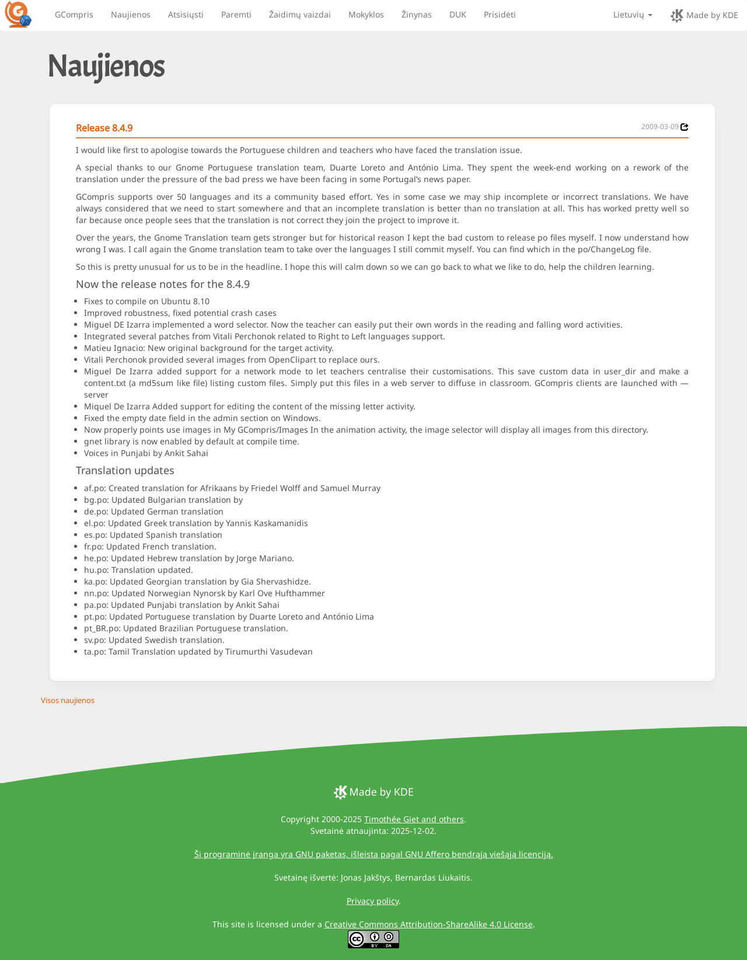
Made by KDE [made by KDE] (704, 16)
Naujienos (131, 14)
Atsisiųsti (186, 14)
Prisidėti (500, 14)
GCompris (74, 14)
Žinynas (417, 14)
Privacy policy (373, 900)
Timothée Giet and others (414, 819)
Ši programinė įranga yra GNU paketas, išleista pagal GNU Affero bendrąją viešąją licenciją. (373, 854)
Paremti (236, 14)
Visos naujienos (68, 700)
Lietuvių (632, 14)
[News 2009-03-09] (684, 127)
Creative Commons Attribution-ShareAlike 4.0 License (428, 924)
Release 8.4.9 (104, 127)
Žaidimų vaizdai (300, 14)
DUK (457, 14)
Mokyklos (366, 14)
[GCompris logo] (25, 14)
